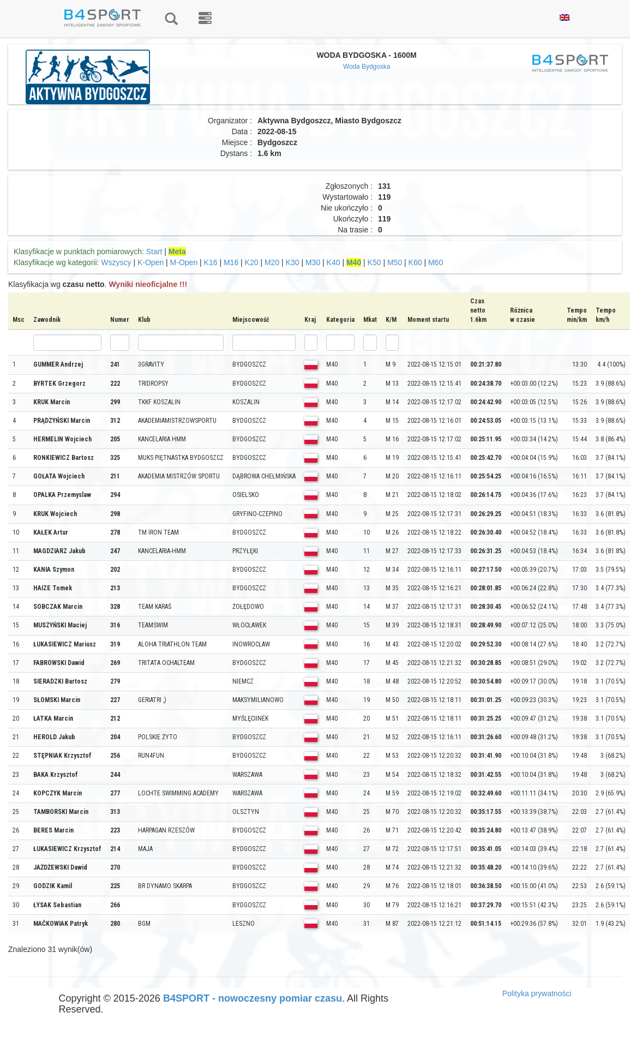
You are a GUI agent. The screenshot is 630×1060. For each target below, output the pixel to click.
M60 (435, 262)
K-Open (150, 262)
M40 (353, 262)
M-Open (184, 262)
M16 (231, 262)
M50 (394, 262)
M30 (312, 262)
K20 (252, 262)
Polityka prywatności (537, 993)
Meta (177, 251)
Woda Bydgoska (366, 66)
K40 (333, 262)
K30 (292, 262)
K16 (211, 262)
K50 (374, 262)
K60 (415, 262)
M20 (272, 262)
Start (154, 251)
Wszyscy (116, 262)
